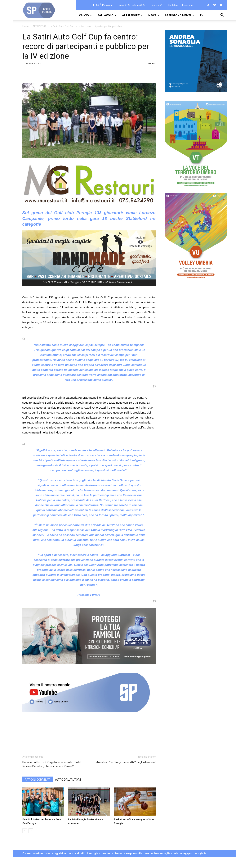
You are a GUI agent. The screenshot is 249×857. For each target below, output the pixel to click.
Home (25, 26)
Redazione (187, 4)
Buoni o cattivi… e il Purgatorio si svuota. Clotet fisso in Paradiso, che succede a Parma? (51, 764)
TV (201, 15)
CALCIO (85, 15)
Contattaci (173, 4)
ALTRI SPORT (132, 15)
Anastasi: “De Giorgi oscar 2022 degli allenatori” (126, 762)
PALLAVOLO (107, 15)
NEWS (153, 15)
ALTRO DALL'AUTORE (68, 779)
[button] (222, 15)
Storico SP (158, 4)
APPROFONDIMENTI (179, 15)
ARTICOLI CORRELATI (38, 779)
